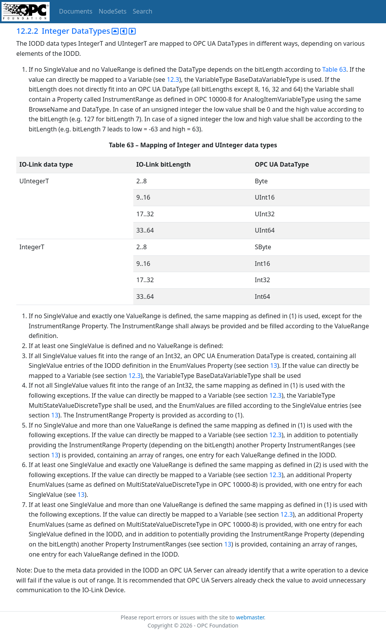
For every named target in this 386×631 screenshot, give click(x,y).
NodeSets (113, 11)
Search (143, 11)
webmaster (250, 617)
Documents (75, 11)
